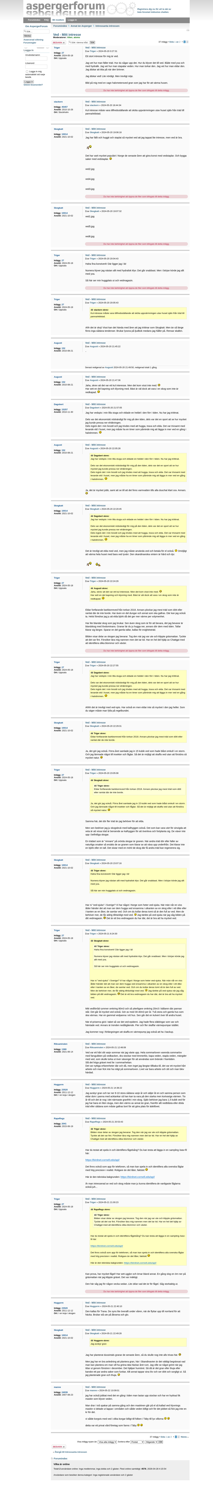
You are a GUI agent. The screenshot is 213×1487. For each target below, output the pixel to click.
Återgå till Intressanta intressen (71, 1452)
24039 (65, 1392)
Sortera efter (131, 1441)
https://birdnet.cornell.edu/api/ (102, 1160)
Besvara (59, 42)
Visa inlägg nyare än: (97, 1441)
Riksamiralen (96, 1047)
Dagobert (94, 407)
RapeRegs (95, 1122)
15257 (65, 409)
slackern (94, 105)
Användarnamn (32, 55)
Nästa (184, 1437)
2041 (64, 1123)
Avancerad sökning (33, 39)
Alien (69, 37)
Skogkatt (94, 132)
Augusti (94, 346)
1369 (64, 1049)
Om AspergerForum (36, 26)
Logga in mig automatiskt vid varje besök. (35, 74)
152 (63, 348)
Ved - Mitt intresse (66, 34)
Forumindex (60, 26)
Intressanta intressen (107, 26)
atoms (77, 37)
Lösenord (29, 63)
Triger (93, 51)
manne (93, 1390)
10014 (65, 134)
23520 (65, 1089)
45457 (65, 107)
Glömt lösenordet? (33, 85)
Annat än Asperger (81, 26)
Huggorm (95, 1088)
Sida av (174, 42)
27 (63, 53)
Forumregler (29, 42)
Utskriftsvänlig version (188, 29)
